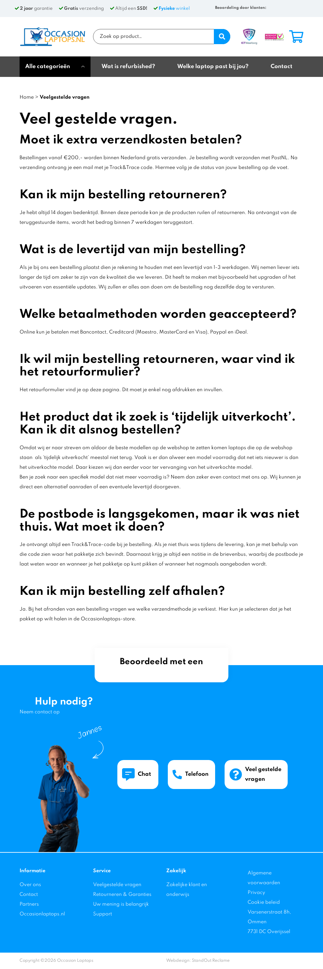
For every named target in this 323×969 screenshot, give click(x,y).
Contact (29, 894)
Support (102, 914)
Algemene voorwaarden (264, 878)
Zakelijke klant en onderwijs (186, 889)
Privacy (256, 892)
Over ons (30, 884)
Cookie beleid (264, 902)
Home (27, 97)
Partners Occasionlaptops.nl (42, 909)
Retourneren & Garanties (122, 894)
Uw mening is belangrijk (121, 904)
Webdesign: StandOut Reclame (198, 961)
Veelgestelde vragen (117, 884)
